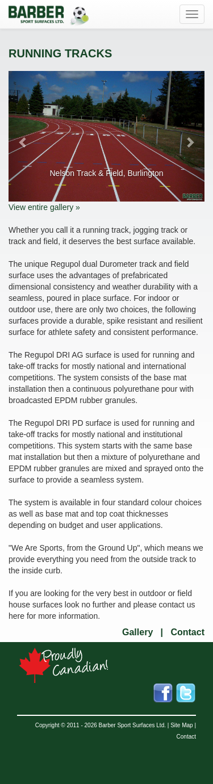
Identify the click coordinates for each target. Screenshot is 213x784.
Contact (187, 632)
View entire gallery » (44, 207)
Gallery (137, 632)
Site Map (181, 725)
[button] (23, 136)
